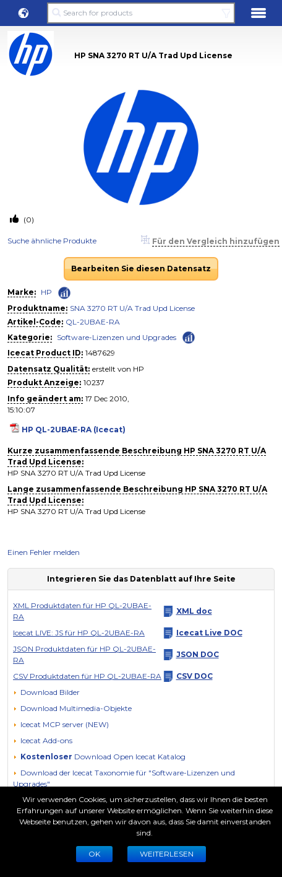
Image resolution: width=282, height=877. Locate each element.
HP (46, 292)
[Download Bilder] (46, 692)
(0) (28, 219)
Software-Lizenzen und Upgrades (116, 337)
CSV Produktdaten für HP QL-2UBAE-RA (87, 676)
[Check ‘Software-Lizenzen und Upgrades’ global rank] (188, 336)
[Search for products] (141, 13)
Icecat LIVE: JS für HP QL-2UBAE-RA (79, 632)
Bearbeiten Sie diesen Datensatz (141, 268)
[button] (23, 13)
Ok (94, 853)
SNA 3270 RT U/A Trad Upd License (132, 308)
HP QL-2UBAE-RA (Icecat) (74, 429)
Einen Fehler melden (43, 552)
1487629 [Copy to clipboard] (100, 352)
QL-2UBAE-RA (93, 321)
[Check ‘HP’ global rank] (64, 293)
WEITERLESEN (167, 853)
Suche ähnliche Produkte (51, 240)
